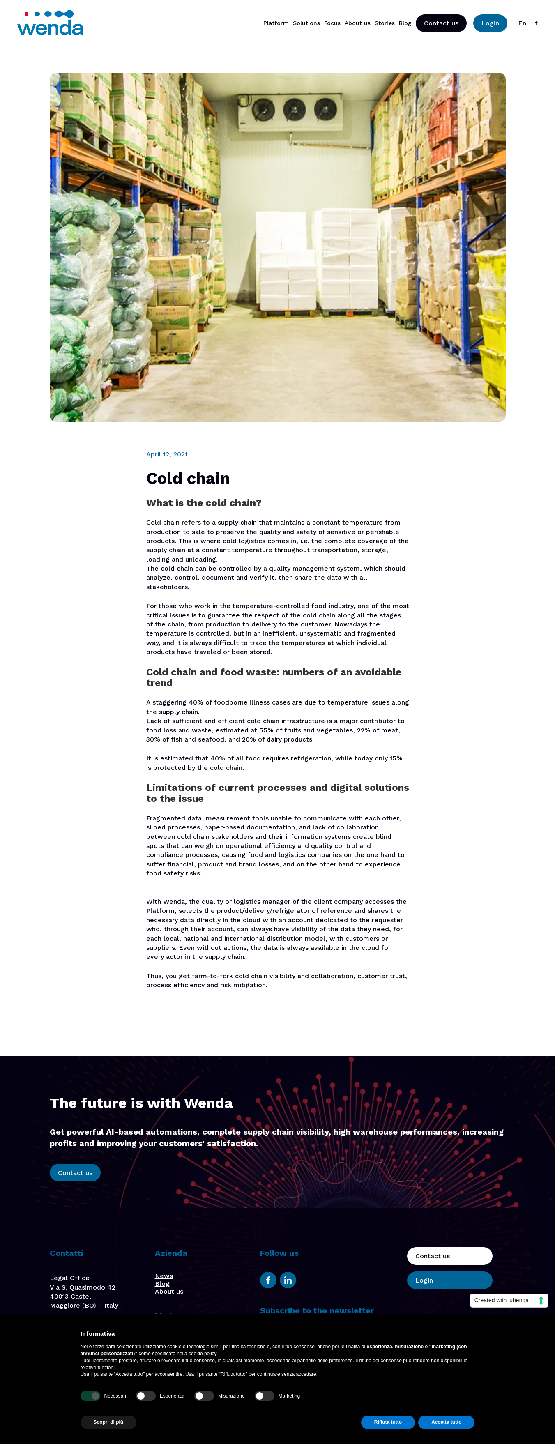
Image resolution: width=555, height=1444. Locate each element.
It (535, 23)
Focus (332, 23)
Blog (405, 23)
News (164, 1276)
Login (490, 23)
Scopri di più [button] (109, 1422)
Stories (385, 23)
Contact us (441, 23)
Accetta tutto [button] (446, 1422)
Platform (276, 23)
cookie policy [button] (202, 1353)
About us (358, 23)
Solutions (306, 23)
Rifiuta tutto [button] (388, 1422)
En (522, 23)
